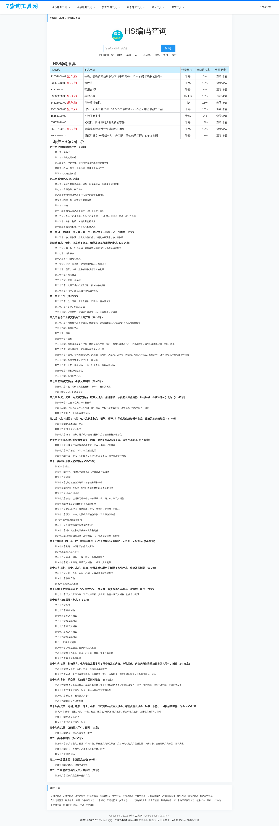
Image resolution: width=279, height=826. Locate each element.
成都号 (182, 820)
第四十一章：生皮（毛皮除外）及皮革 (73, 402)
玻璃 (128, 54)
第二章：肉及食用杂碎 (65, 157)
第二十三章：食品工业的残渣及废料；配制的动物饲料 (80, 285)
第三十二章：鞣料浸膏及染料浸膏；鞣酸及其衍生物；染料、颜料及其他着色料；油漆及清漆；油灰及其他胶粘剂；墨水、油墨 (115, 344)
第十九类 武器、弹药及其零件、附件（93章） (75, 727)
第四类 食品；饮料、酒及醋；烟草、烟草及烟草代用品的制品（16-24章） (90, 242)
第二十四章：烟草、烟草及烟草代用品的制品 (76, 290)
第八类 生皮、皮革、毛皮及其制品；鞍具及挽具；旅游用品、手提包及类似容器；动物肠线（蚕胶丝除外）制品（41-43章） (118, 397)
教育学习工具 (109, 7)
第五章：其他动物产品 (65, 173)
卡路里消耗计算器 (186, 800)
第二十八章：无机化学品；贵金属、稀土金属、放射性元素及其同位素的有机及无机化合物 (97, 322)
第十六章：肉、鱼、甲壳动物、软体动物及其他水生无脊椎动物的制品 (88, 248)
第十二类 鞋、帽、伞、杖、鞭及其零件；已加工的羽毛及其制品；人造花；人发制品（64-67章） (103, 541)
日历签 (163, 820)
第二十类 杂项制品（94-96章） (67, 738)
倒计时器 (116, 796)
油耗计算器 (193, 796)
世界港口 (90, 805)
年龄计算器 (140, 796)
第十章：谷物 (61, 205)
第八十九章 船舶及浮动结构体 (69, 701)
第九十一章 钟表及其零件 (67, 717)
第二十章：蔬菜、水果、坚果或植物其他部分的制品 (79, 269)
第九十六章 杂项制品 (65, 754)
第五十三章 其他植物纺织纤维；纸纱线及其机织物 (78, 482)
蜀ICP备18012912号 (91, 820)
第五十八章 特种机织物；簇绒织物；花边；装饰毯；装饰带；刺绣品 (87, 509)
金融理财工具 (84, 7)
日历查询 (173, 820)
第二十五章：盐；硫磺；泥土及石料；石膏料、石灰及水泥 (82, 301)
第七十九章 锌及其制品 (66, 637)
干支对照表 (56, 805)
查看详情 (221, 76)
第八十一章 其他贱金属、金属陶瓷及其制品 (75, 647)
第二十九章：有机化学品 (66, 328)
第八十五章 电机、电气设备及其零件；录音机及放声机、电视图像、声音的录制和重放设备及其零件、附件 (105, 674)
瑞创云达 (154, 820)
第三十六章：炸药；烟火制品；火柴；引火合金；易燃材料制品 (85, 365)
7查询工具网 (57, 18)
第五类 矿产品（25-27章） (64, 296)
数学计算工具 (134, 7)
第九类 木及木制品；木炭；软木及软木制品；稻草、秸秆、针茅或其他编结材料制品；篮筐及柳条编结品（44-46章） (114, 418)
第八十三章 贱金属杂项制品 (68, 658)
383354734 (121, 820)
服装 (174, 54)
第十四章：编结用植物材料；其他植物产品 (75, 227)
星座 (209, 800)
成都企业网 (193, 820)
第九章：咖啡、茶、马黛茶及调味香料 (73, 200)
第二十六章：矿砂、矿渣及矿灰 (70, 306)
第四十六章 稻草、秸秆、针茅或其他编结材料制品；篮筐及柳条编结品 (88, 434)
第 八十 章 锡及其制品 (65, 642)
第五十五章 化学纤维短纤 (67, 493)
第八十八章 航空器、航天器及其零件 (72, 695)
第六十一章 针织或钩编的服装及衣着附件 (74, 525)
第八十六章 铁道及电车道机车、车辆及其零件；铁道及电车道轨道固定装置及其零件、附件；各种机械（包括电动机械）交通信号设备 (118, 685)
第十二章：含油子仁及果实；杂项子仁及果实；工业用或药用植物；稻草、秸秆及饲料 (95, 216)
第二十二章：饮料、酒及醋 (68, 280)
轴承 (119, 54)
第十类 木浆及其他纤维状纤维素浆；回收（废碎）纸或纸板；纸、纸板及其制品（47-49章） (100, 439)
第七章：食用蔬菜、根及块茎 (69, 189)
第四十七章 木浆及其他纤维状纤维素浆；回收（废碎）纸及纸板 (85, 445)
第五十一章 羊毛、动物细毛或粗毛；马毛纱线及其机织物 (82, 472)
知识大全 (181, 796)
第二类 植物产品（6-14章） (65, 178)
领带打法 (200, 800)
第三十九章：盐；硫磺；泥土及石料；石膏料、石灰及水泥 (82, 386)
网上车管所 (153, 800)
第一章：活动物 (62, 152)
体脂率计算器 (88, 800)
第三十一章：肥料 (63, 338)
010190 (147, 54)
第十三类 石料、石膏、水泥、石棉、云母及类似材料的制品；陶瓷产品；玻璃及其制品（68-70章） (104, 567)
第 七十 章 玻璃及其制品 (66, 584)
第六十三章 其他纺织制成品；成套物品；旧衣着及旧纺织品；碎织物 (87, 536)
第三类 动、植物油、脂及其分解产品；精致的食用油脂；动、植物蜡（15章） (92, 232)
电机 (157, 54)
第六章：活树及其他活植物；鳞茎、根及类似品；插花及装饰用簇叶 (87, 184)
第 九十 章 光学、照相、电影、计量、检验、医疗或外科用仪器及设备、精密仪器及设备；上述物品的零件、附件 (108, 711)
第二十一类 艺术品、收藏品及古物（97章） (74, 759)
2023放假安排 (168, 796)
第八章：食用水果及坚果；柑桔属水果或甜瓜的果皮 (79, 195)
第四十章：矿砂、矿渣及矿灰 (69, 392)
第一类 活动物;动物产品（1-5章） (68, 146)
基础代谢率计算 (168, 800)
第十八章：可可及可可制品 (68, 259)
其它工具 (177, 7)
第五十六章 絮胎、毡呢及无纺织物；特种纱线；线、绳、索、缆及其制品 (89, 498)
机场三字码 (78, 805)
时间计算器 (128, 796)
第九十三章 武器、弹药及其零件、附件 (73, 733)
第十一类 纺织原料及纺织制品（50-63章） (73, 461)
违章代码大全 (140, 800)
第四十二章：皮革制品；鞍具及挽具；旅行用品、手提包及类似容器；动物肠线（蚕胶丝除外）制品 (102, 408)
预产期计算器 (206, 796)
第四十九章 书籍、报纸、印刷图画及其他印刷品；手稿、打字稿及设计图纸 (90, 456)
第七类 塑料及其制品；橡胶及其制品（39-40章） (77, 381)
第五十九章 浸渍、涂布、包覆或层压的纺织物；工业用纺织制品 (85, 514)
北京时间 (100, 800)
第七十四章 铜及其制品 (66, 615)
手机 (165, 54)
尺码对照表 (112, 800)
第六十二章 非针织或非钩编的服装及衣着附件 (76, 530)
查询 (168, 48)
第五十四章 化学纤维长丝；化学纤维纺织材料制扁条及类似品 (84, 488)
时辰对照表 (92, 796)
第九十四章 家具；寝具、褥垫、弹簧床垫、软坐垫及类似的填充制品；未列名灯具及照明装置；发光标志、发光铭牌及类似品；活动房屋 (119, 743)
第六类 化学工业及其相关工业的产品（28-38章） (77, 317)
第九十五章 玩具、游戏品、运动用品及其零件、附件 (80, 749)
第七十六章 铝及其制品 (66, 626)
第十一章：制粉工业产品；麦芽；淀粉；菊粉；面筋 (79, 211)
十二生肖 (217, 800)
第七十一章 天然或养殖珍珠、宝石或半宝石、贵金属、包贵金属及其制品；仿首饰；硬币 (97, 594)
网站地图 (133, 820)
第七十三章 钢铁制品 (65, 610)
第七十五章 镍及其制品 (66, 621)
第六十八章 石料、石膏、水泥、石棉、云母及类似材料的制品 (84, 573)
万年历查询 (80, 796)
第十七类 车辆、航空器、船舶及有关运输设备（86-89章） (82, 679)
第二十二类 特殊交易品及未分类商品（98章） (75, 770)
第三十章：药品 (62, 333)
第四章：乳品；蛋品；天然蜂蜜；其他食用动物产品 (79, 168)
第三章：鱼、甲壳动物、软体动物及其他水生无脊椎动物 (81, 163)
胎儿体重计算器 (72, 800)
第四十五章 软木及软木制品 (68, 429)
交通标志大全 (125, 800)
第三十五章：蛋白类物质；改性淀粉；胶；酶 (76, 360)
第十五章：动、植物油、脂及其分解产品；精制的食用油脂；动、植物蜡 (89, 237)
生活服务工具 (59, 7)
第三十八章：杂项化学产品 (68, 376)
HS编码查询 (73, 18)
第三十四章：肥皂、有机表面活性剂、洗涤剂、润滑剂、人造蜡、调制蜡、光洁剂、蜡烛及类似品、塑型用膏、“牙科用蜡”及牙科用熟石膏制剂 (122, 354)
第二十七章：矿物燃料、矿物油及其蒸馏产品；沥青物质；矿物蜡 (86, 312)
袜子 (136, 54)
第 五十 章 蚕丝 (62, 466)
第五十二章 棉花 (62, 477)
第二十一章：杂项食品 (65, 274)
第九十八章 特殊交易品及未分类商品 (72, 775)
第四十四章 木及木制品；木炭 (69, 424)
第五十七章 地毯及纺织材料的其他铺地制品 (75, 504)
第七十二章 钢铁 (62, 605)
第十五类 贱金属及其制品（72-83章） (71, 599)
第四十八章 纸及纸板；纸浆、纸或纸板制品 (75, 450)
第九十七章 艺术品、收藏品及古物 (71, 765)
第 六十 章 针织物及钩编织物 (68, 520)
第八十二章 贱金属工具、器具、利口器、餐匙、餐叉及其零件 (84, 653)
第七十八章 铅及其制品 (66, 631)
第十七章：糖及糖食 (64, 253)
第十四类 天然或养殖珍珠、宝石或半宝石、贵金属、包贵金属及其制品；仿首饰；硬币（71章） (102, 589)
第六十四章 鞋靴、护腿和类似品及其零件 (74, 546)
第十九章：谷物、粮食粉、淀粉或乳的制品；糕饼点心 (80, 264)
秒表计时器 (105, 796)
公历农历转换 (154, 796)
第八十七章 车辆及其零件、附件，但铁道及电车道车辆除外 (83, 690)
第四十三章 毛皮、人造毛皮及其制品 (72, 413)
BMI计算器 (68, 796)
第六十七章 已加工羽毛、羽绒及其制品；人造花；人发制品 (83, 562)
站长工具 (157, 7)
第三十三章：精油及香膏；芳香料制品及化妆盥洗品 (79, 349)
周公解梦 (67, 805)
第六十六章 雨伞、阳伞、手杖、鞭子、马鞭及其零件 (80, 557)
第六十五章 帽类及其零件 (67, 552)
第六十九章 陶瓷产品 (65, 578)
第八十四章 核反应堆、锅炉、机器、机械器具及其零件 (81, 669)
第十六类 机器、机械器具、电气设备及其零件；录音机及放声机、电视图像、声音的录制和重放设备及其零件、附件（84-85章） (120, 663)
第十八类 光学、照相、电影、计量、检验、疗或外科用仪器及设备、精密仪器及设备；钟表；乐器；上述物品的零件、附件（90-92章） (124, 706)
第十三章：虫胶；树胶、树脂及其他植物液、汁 (77, 221)
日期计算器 (56, 796)
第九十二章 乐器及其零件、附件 (70, 722)
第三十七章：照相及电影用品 (69, 370)
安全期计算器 (57, 800)
